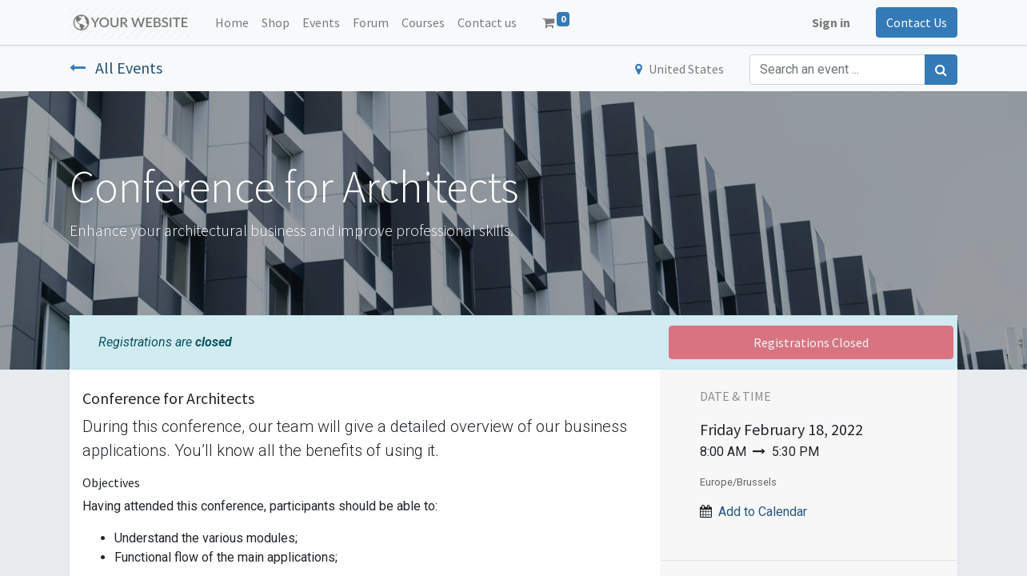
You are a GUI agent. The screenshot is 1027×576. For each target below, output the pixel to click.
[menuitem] (232, 22)
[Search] (941, 69)
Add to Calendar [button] (762, 511)
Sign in (831, 22)
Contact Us (916, 22)
